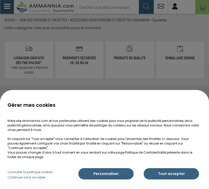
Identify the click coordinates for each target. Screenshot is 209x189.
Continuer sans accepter (27, 177)
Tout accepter (171, 173)
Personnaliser (106, 173)
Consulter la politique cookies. (31, 172)
